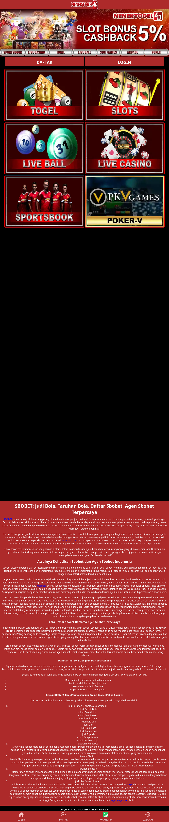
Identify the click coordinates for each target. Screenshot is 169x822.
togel (130, 784)
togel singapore (119, 800)
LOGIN (124, 62)
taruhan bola (69, 540)
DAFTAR (44, 62)
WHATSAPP (106, 816)
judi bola (41, 585)
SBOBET (7, 519)
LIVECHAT (148, 816)
